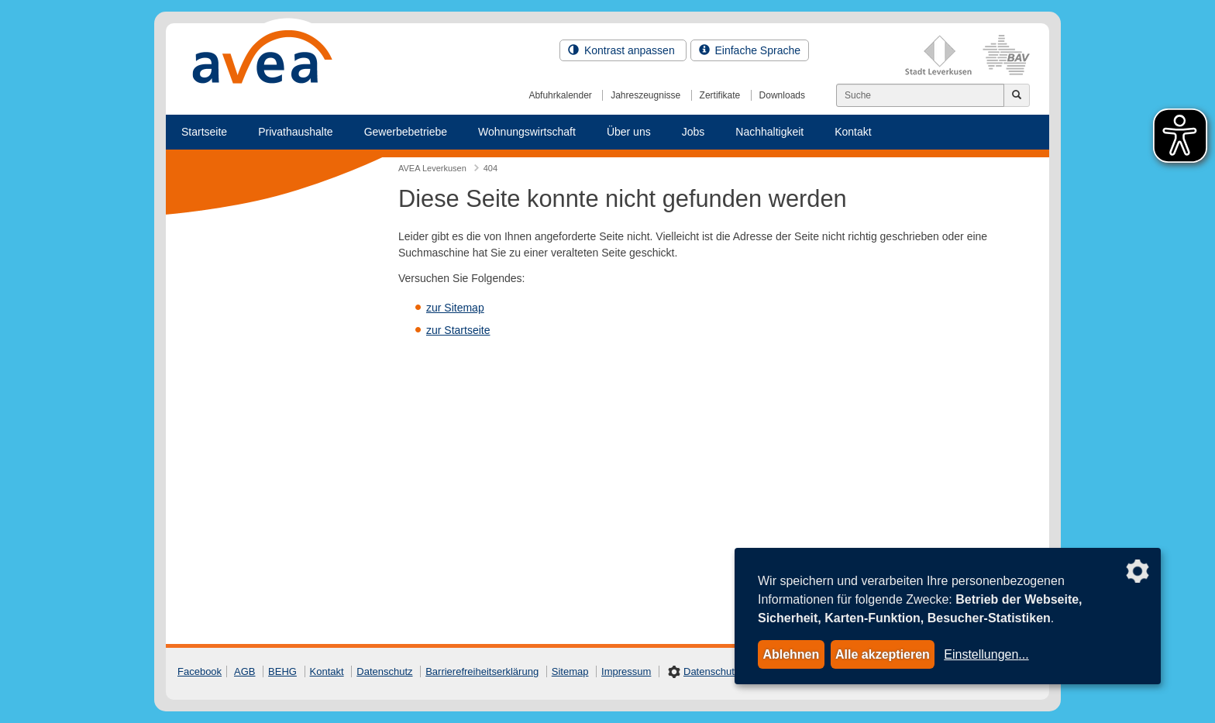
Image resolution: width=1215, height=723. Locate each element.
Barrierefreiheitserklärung (482, 671)
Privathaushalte (295, 132)
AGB (244, 671)
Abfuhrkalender (559, 95)
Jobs (693, 132)
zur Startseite (458, 330)
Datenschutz (384, 671)
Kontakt (853, 132)
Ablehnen (790, 654)
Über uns (629, 132)
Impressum (626, 671)
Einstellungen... (986, 654)
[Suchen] (920, 95)
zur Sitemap (455, 307)
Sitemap (570, 671)
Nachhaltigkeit (769, 132)
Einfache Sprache (749, 50)
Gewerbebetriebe (405, 132)
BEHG (282, 671)
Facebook (199, 671)
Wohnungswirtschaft (527, 132)
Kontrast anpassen (623, 50)
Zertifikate (720, 95)
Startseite (204, 132)
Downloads (782, 95)
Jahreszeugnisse (645, 95)
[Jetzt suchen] (1016, 95)
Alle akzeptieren (882, 654)
